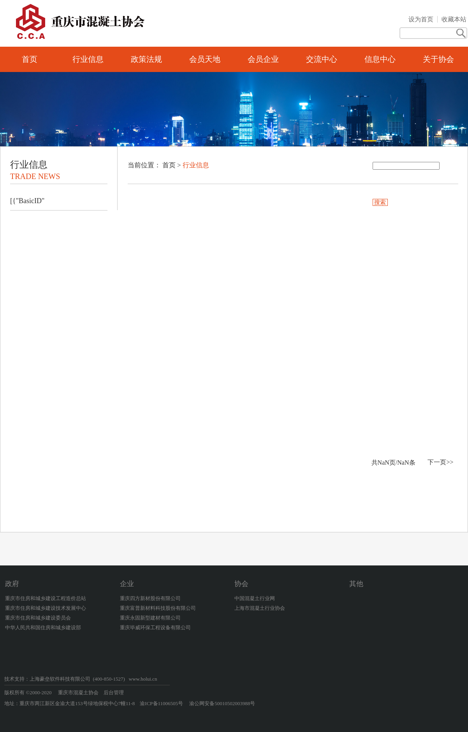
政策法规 (146, 59)
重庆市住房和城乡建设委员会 (38, 618)
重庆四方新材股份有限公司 (150, 598)
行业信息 (88, 59)
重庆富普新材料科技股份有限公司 (158, 608)
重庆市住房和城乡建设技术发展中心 (45, 608)
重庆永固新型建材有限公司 (150, 618)
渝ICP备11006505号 (162, 703)
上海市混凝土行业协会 (259, 608)
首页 (29, 59)
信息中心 (380, 59)
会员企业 (263, 59)
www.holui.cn (143, 679)
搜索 (380, 202)
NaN (383, 462)
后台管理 (114, 692)
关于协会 (438, 59)
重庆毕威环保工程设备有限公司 (155, 627)
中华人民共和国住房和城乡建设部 (43, 627)
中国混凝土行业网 (254, 598)
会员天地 (204, 59)
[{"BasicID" (27, 201)
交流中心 (321, 59)
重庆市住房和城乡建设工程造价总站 (45, 598)
